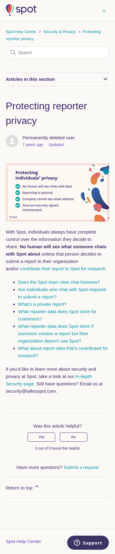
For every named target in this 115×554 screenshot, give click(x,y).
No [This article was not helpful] (73, 437)
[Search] (57, 53)
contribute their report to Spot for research (62, 268)
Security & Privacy (59, 31)
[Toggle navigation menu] (104, 10)
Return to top (23, 486)
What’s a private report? (42, 304)
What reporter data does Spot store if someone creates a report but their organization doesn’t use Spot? (56, 333)
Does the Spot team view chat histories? (59, 282)
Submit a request (81, 467)
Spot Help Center (21, 31)
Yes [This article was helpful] (42, 437)
